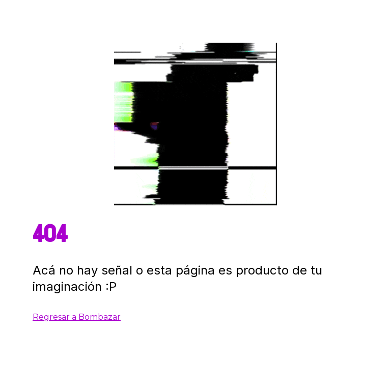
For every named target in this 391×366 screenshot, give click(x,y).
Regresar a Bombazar (77, 317)
